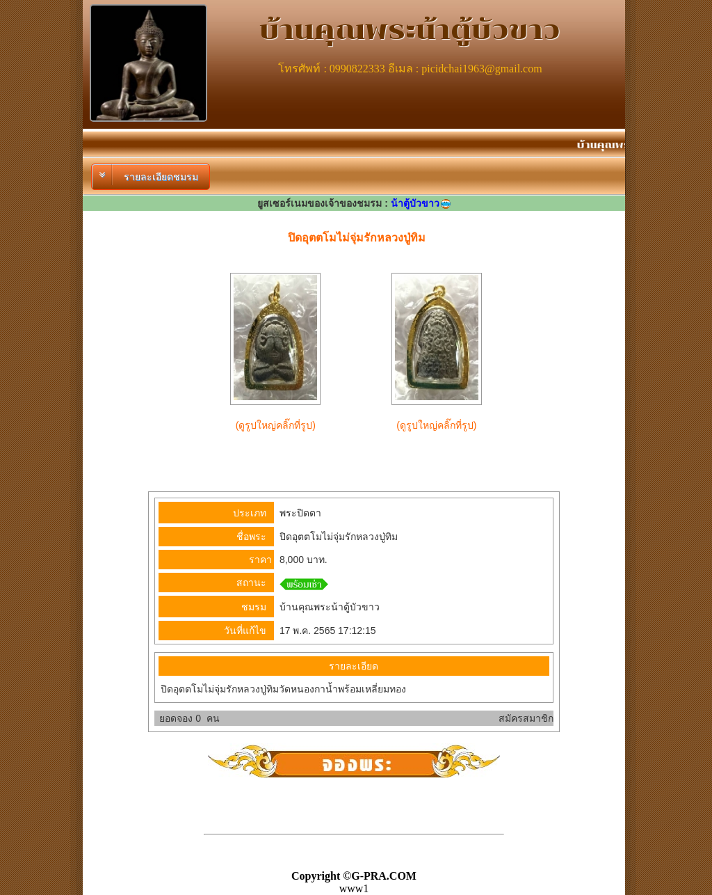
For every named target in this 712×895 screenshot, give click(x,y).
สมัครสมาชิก (526, 718)
